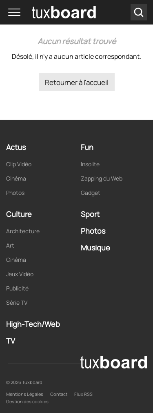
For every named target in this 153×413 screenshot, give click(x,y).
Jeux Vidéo (19, 274)
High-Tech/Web (33, 324)
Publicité (17, 288)
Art (10, 245)
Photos (15, 192)
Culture (19, 214)
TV (10, 341)
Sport (90, 214)
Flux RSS (83, 394)
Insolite (90, 164)
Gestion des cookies (27, 401)
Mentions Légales (24, 394)
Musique (95, 247)
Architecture (23, 231)
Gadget (90, 192)
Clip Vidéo (18, 164)
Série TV (16, 302)
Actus (16, 147)
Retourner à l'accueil (77, 82)
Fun (87, 147)
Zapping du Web (101, 178)
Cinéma (16, 178)
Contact (58, 394)
